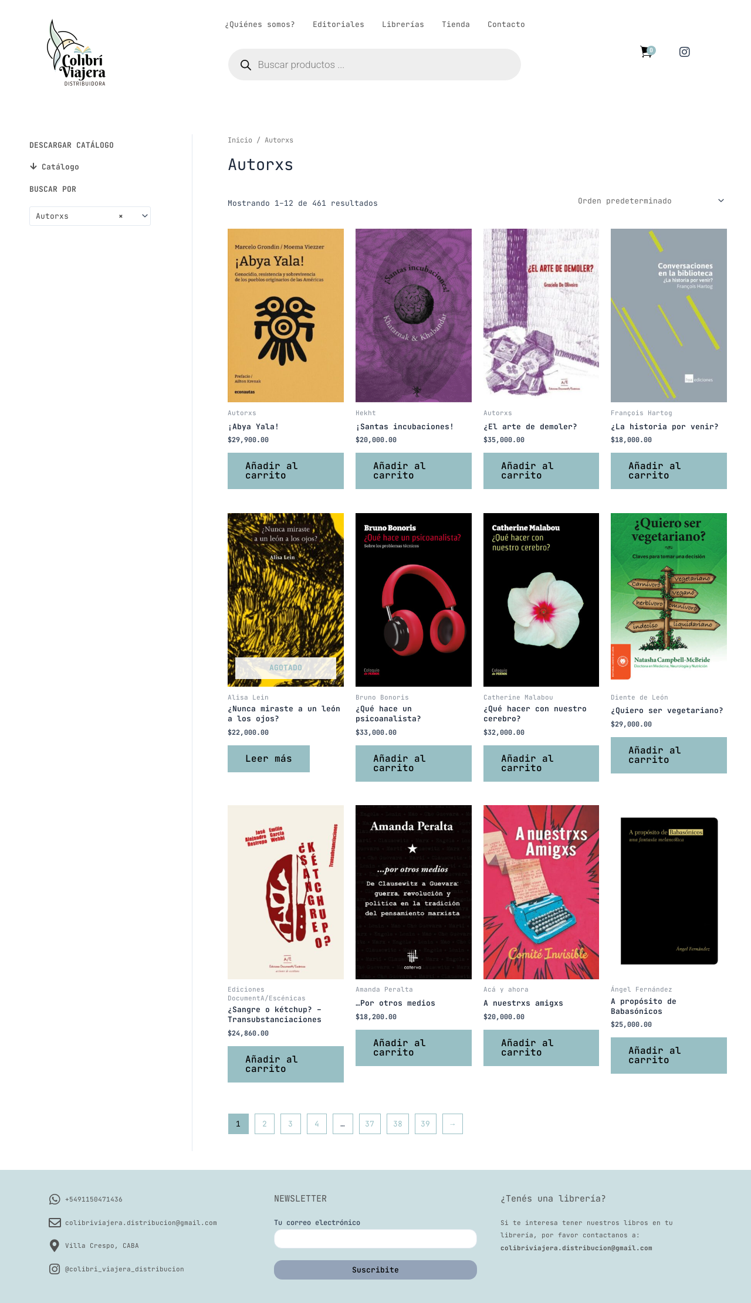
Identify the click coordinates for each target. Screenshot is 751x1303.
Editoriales (338, 24)
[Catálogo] (33, 166)
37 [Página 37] (369, 1124)
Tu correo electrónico (376, 1233)
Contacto (506, 24)
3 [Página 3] (290, 1124)
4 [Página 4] (316, 1124)
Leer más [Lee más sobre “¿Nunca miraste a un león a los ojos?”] (268, 758)
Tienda (456, 24)
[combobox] (90, 216)
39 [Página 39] (425, 1124)
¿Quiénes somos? (260, 24)
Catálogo (60, 167)
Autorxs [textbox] (79, 216)
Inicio (240, 140)
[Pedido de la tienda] (650, 200)
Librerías (403, 24)
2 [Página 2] (264, 1124)
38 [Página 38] (397, 1124)
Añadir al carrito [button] (271, 470)
